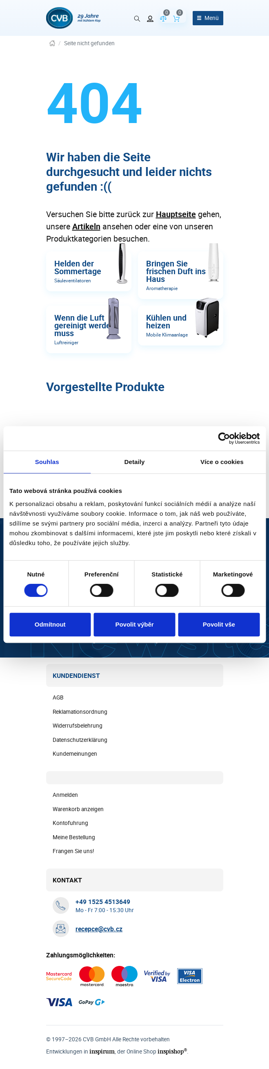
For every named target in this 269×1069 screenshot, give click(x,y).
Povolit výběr (134, 624)
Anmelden (65, 794)
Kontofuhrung (70, 823)
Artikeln (86, 226)
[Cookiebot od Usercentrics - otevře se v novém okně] (224, 438)
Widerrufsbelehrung (77, 725)
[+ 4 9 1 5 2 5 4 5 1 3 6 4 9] (103, 901)
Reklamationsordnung (80, 711)
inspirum (102, 1051)
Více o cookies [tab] (222, 461)
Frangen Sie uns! (73, 851)
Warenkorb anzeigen (78, 809)
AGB (58, 697)
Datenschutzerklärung (80, 739)
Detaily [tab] (134, 461)
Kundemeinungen (75, 753)
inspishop (172, 1051)
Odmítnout (50, 624)
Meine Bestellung (74, 837)
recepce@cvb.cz (99, 928)
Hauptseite (176, 214)
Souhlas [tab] (47, 461)
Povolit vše (219, 624)
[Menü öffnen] (208, 18)
